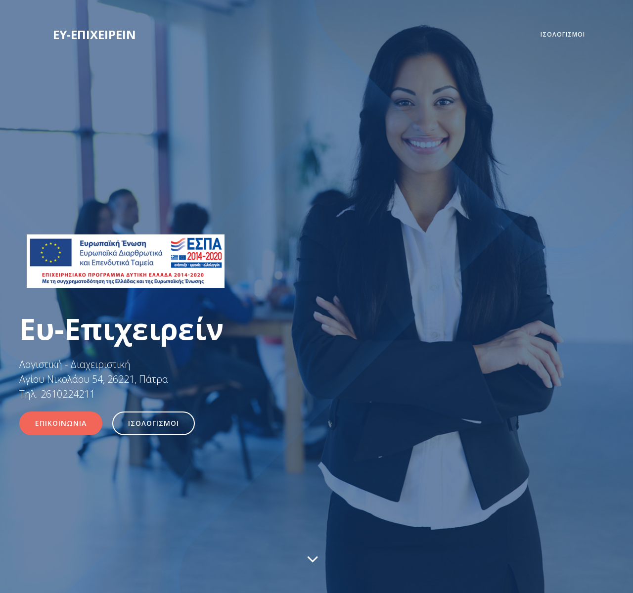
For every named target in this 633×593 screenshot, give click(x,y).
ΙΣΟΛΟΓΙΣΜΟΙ (563, 34)
